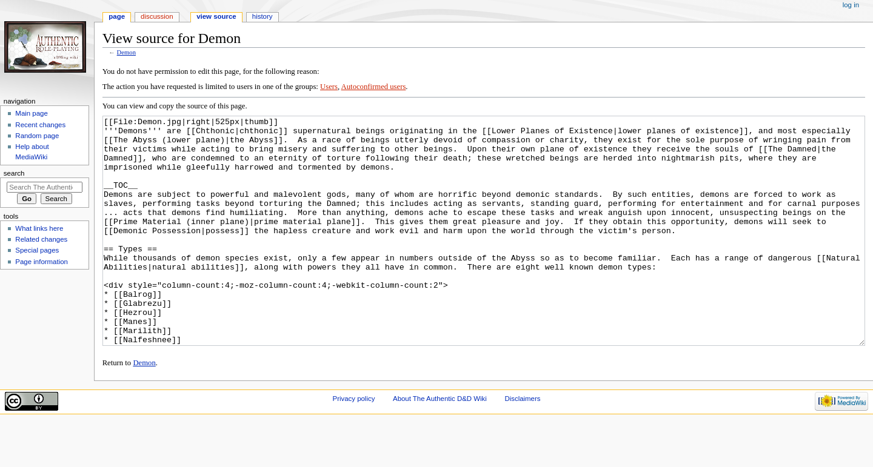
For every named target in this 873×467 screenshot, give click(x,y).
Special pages (37, 250)
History (262, 16)
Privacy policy (354, 444)
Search (14, 173)
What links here (39, 228)
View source (216, 16)
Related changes (41, 239)
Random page (37, 135)
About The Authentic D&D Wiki (440, 444)
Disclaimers (522, 444)
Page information (41, 261)
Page (117, 16)
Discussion (157, 16)
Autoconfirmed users (373, 86)
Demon (126, 52)
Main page (31, 113)
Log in (851, 4)
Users (329, 86)
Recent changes (40, 124)
